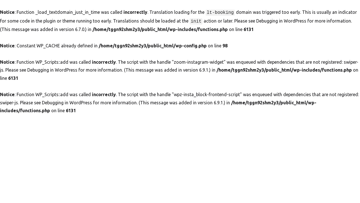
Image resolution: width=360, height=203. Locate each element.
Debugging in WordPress (281, 20)
